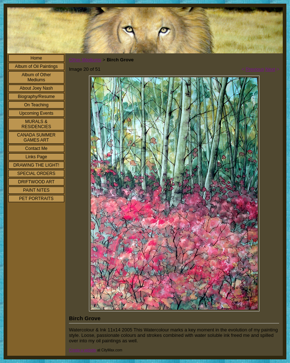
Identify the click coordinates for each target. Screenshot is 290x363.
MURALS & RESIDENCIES (36, 124)
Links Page (36, 156)
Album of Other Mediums (36, 77)
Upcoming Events (36, 113)
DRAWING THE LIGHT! (36, 165)
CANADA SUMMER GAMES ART (36, 137)
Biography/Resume (36, 96)
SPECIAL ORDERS (36, 173)
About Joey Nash (36, 88)
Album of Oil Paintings (36, 66)
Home (36, 58)
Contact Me (36, 148)
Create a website (82, 350)
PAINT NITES (36, 190)
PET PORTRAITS (36, 198)
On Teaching (36, 104)
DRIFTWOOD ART (36, 181)
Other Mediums (85, 59)
